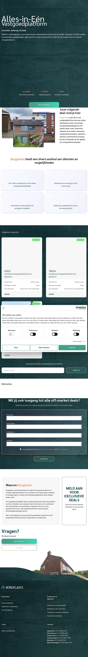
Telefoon (9, 441)
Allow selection (44, 347)
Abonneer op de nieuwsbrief (56, 605)
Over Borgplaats (7, 610)
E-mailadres (10, 432)
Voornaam (9, 415)
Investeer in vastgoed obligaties (58, 612)
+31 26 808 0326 (56, 640)
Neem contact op (19, 541)
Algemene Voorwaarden (46, 449)
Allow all (72, 347)
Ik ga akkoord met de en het (45, 449)
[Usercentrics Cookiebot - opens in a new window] (77, 307)
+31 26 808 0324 (57, 635)
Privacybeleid (63, 449)
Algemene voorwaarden (10, 606)
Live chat (19, 548)
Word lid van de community (56, 609)
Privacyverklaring (7, 603)
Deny (16, 347)
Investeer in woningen (54, 616)
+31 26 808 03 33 (57, 631)
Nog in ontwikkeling (8, 631)
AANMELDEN (76, 370)
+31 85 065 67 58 (58, 638)
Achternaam (10, 423)
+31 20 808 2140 (57, 633)
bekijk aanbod (44, 105)
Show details (77, 341)
